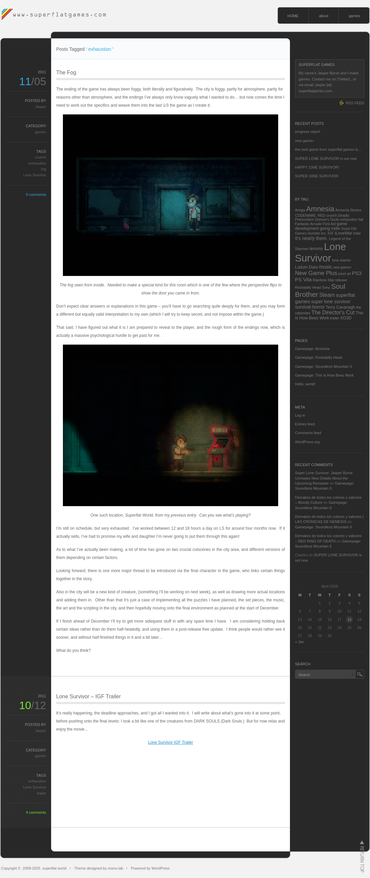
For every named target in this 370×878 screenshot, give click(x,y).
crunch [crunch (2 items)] (331, 215)
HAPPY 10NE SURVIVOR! (317, 167)
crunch (40, 157)
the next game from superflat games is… (328, 149)
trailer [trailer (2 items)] (334, 318)
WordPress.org (307, 442)
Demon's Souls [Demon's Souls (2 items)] (327, 219)
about (323, 16)
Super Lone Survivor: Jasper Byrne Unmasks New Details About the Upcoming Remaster (324, 478)
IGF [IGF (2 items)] (331, 233)
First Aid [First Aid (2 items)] (329, 224)
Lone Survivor (34, 175)
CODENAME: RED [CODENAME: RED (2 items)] (310, 215)
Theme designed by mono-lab (98, 868)
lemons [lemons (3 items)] (316, 248)
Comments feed (308, 433)
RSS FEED (355, 103)
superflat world (54, 868)
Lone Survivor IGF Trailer (170, 742)
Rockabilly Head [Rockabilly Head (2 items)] (308, 287)
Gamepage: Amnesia (312, 349)
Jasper (40, 107)
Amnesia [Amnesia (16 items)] (320, 209)
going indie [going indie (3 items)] (330, 228)
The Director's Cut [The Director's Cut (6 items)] (333, 312)
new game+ (304, 141)
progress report (307, 132)
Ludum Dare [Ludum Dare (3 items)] (306, 267)
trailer (41, 793)
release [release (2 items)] (341, 280)
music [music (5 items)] (325, 267)
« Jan (299, 642)
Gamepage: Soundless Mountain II (323, 366)
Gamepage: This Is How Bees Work (324, 375)
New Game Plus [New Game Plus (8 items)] (316, 273)
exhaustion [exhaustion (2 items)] (349, 219)
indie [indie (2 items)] (357, 233)
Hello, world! (305, 384)
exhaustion (37, 163)
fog (43, 169)
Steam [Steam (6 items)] (327, 295)
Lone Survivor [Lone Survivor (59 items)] (320, 252)
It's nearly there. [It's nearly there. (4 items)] (311, 238)
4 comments (36, 812)
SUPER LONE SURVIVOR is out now (326, 158)
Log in (300, 415)
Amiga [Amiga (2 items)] (300, 210)
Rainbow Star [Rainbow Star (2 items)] (323, 280)
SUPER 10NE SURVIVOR (316, 176)
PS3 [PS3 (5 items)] (356, 273)
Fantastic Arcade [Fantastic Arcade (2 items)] (308, 224)
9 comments (36, 194)
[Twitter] (343, 79)
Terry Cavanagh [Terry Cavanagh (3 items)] (340, 307)
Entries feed (305, 424)
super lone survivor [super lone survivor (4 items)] (330, 301)
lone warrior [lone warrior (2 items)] (341, 260)
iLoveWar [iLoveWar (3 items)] (343, 233)
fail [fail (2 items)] (361, 219)
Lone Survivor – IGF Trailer (88, 696)
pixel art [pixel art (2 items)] (344, 274)
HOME (292, 16)
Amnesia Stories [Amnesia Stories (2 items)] (348, 210)
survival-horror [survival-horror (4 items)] (310, 307)
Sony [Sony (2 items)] (326, 287)
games (354, 16)
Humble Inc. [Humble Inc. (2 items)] (317, 233)
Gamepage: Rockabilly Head (318, 357)
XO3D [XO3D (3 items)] (346, 318)
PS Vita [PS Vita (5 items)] (303, 279)
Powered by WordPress (150, 868)
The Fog (66, 72)
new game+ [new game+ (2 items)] (342, 267)
